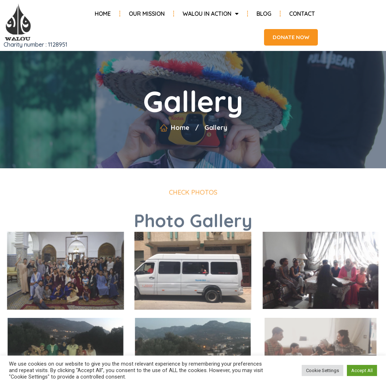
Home (103, 13)
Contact (302, 13)
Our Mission (147, 13)
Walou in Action (211, 13)
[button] (287, 37)
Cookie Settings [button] (322, 370)
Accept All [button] (362, 370)
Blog (263, 13)
